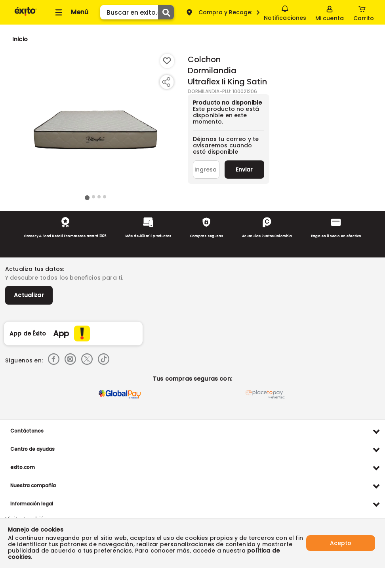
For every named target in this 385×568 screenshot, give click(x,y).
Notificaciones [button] (285, 12)
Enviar (244, 169)
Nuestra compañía (33, 485)
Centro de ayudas (32, 449)
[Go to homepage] (20, 39)
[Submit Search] (166, 12)
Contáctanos (27, 430)
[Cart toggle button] (364, 12)
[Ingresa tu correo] (206, 169)
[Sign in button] (329, 12)
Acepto (340, 543)
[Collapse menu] (70, 12)
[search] (137, 12)
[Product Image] (95, 123)
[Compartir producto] (165, 82)
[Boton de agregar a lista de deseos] (167, 61)
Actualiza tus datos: (34, 269)
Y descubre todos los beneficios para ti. (64, 277)
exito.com (22, 467)
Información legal (31, 503)
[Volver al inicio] (25, 15)
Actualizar (29, 295)
